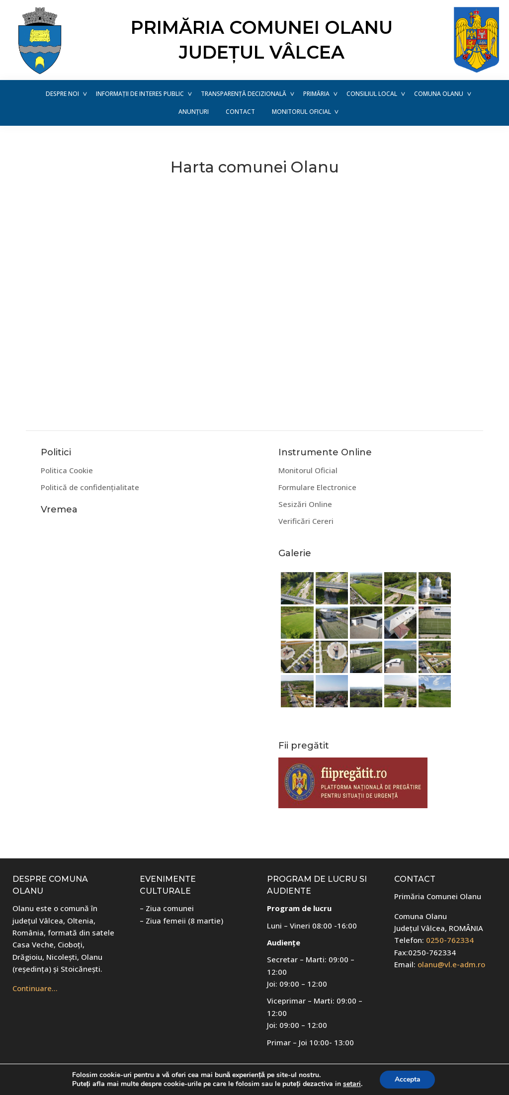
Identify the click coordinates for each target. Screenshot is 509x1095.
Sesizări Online (305, 504)
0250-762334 (450, 940)
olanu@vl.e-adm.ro (451, 964)
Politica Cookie (67, 470)
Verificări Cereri (306, 521)
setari (352, 1084)
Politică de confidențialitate (90, 487)
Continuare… (35, 988)
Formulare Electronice (317, 487)
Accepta (408, 1079)
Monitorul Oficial (308, 470)
